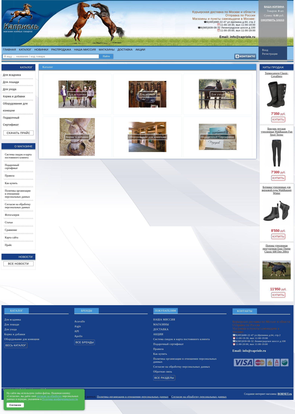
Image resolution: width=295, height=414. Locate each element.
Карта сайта (11, 237)
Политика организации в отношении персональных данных (17, 193)
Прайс (8, 245)
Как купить (11, 183)
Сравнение (11, 230)
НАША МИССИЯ (85, 49)
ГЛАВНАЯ (9, 49)
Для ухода (9, 89)
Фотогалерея (12, 215)
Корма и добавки (14, 96)
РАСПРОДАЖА (61, 49)
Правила (9, 175)
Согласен (15, 405)
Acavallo (79, 321)
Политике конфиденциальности (60, 399)
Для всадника (12, 74)
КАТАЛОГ (25, 49)
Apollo (78, 336)
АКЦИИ (140, 49)
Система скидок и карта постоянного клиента (18, 156)
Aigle (77, 326)
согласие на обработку (49, 396)
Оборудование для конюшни (15, 107)
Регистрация (270, 53)
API (76, 331)
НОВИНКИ (41, 49)
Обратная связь (162, 371)
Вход (265, 50)
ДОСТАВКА (125, 49)
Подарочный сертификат (12, 167)
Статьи (9, 222)
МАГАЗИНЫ (106, 49)
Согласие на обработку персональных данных (17, 206)
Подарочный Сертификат (11, 121)
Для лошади (11, 82)
